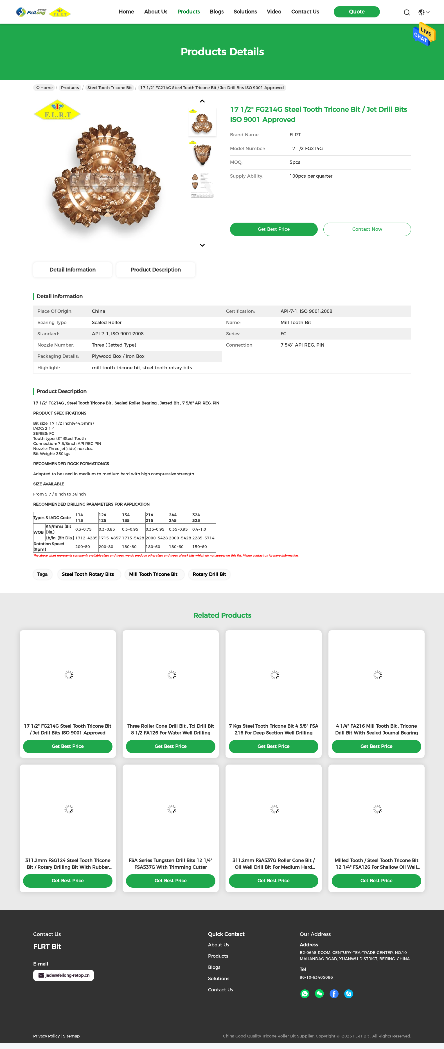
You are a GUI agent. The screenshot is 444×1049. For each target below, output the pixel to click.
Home (126, 12)
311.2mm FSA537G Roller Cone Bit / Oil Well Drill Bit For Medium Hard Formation (273, 864)
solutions (245, 12)
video (274, 12)
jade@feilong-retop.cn (63, 975)
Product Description (156, 270)
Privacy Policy (46, 1036)
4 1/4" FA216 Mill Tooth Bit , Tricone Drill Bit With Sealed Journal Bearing (376, 730)
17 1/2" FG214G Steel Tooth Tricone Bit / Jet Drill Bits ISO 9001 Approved (67, 730)
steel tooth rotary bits (88, 574)
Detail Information (72, 270)
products (188, 12)
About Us (218, 945)
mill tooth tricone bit (153, 574)
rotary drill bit (209, 574)
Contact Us (220, 990)
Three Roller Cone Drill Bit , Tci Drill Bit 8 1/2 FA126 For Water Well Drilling (170, 730)
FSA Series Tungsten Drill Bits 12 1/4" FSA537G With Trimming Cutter (170, 864)
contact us (305, 12)
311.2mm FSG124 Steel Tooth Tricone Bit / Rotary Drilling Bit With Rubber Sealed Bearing (67, 864)
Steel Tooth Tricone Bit (109, 87)
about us (155, 12)
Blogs (214, 967)
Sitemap (71, 1036)
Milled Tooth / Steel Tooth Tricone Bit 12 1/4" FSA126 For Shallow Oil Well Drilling (376, 864)
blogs (217, 12)
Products (70, 87)
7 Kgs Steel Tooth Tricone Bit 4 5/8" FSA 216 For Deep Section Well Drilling (273, 730)
